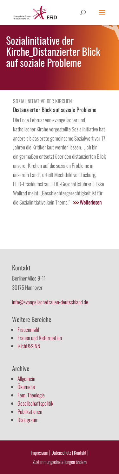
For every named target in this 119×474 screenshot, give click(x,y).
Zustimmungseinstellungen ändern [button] (60, 461)
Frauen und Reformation (39, 338)
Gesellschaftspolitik (35, 403)
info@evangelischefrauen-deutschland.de (50, 302)
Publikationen (29, 411)
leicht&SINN (28, 346)
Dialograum (27, 420)
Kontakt (80, 452)
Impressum (39, 452)
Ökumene (26, 387)
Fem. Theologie (31, 395)
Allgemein (26, 378)
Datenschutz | (62, 452)
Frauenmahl (28, 329)
